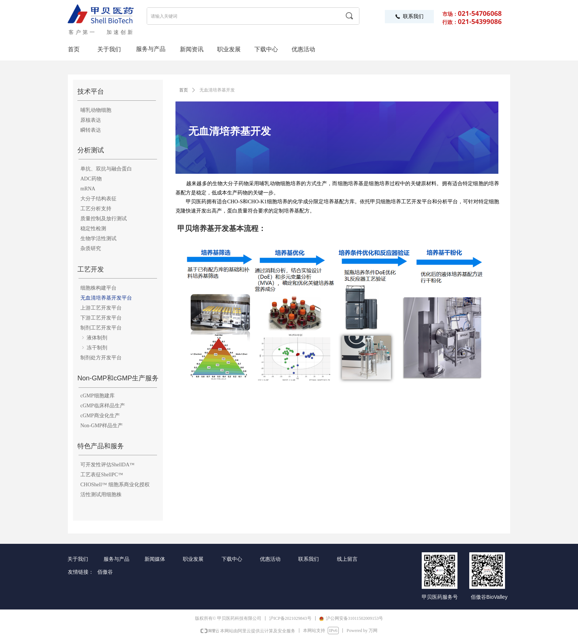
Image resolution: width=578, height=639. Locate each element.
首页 (183, 90)
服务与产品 (151, 49)
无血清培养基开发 (217, 90)
